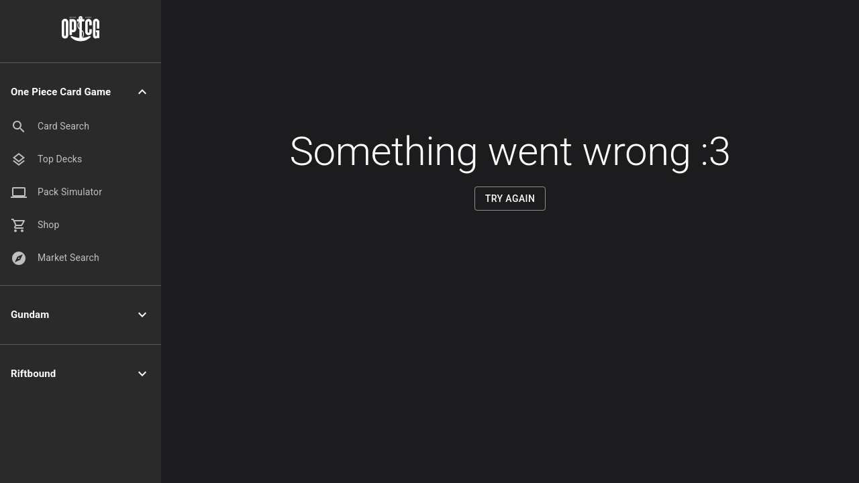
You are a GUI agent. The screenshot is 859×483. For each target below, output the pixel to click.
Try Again (510, 199)
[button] (80, 92)
